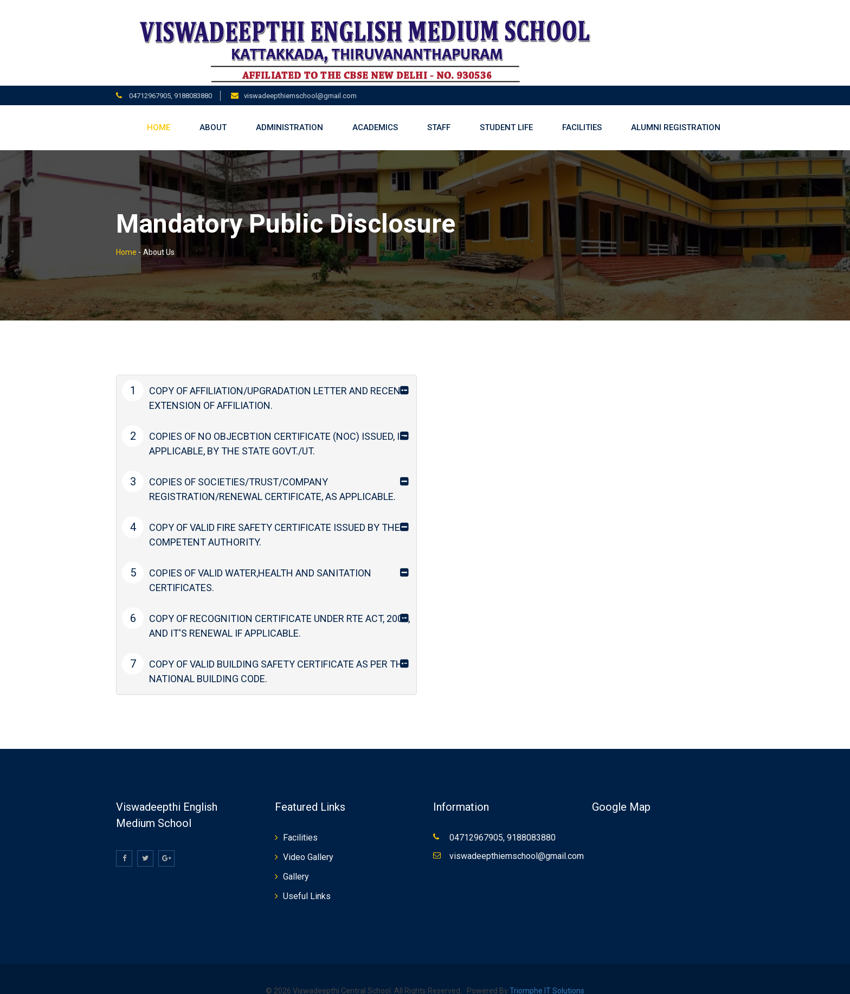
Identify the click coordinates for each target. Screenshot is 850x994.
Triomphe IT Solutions (547, 977)
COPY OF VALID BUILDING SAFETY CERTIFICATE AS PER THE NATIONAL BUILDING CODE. (265, 655)
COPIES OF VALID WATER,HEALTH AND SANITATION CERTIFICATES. (246, 564)
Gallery (296, 863)
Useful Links (307, 882)
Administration (289, 114)
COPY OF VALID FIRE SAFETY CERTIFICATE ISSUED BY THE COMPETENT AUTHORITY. (261, 518)
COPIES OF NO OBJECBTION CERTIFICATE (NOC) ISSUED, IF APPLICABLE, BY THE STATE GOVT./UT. (263, 427)
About (213, 114)
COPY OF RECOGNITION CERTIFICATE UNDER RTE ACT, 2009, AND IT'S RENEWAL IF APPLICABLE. (266, 609)
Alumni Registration (675, 114)
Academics (375, 114)
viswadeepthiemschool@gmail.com (300, 82)
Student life (506, 114)
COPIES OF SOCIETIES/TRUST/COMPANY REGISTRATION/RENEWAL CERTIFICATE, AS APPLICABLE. (259, 473)
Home (158, 114)
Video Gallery (308, 843)
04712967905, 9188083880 (169, 82)
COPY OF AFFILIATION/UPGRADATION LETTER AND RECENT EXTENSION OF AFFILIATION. (264, 381)
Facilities (582, 114)
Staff (438, 114)
